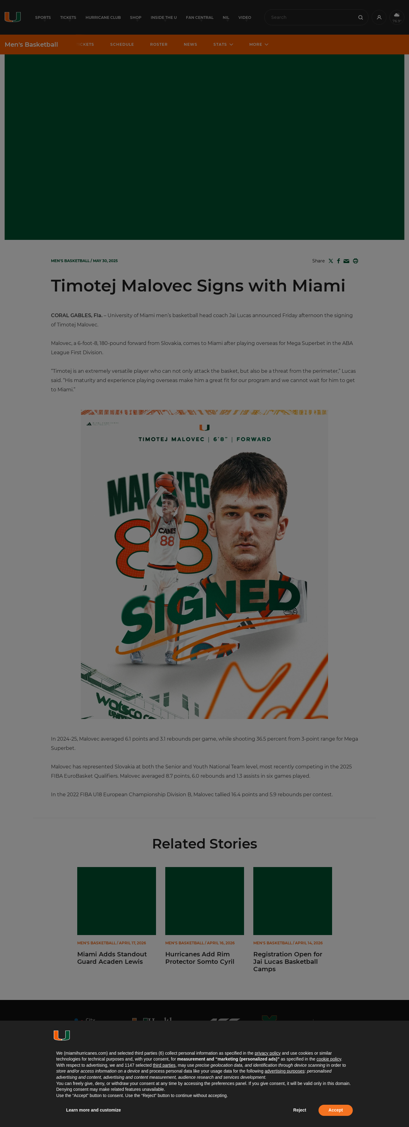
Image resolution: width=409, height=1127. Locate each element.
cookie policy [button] (329, 1059)
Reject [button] (299, 1110)
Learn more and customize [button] (93, 1110)
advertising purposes (285, 1071)
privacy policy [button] (267, 1053)
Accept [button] (335, 1110)
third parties (164, 1065)
